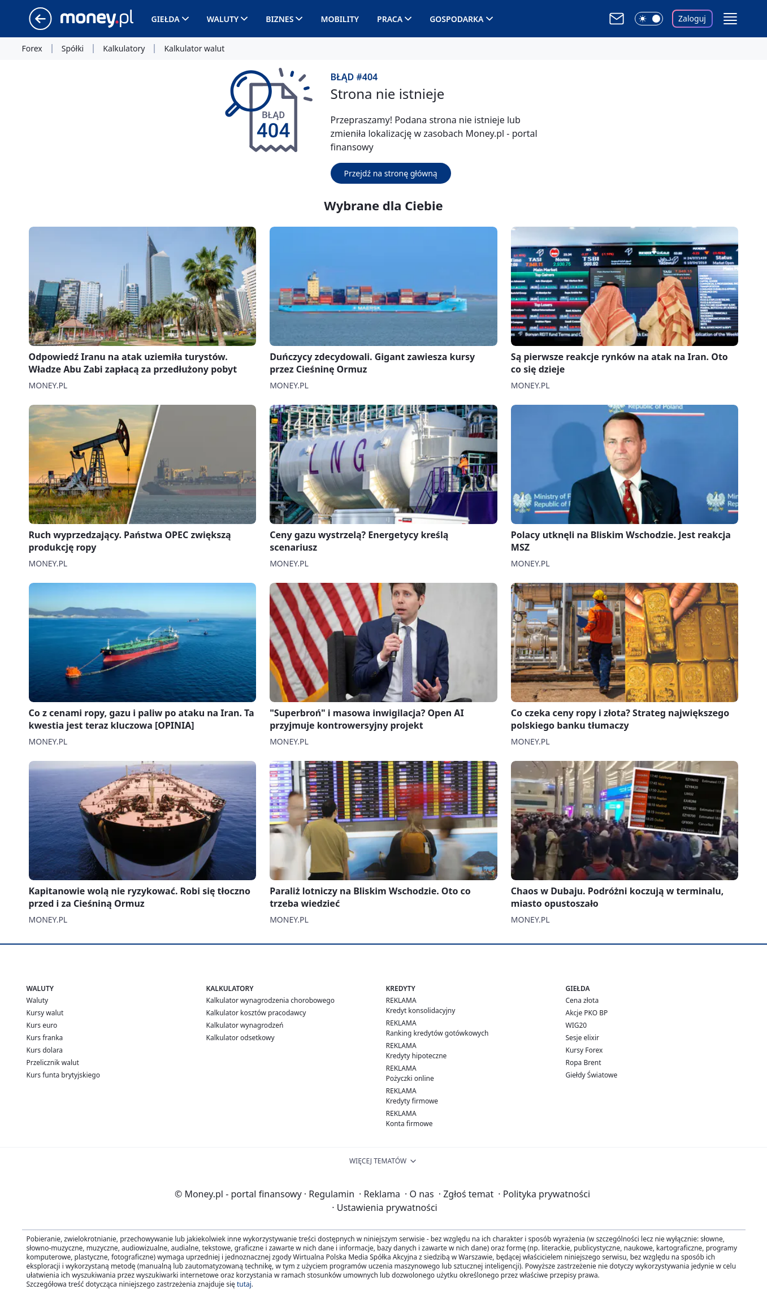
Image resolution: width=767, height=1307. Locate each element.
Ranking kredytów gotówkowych (437, 1033)
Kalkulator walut (194, 49)
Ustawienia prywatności (384, 1207)
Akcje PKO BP (587, 1013)
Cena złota (582, 1000)
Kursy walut (45, 1013)
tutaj (244, 1284)
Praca (389, 19)
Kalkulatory (124, 49)
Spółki (73, 49)
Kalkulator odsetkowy (240, 1037)
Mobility (339, 19)
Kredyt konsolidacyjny (421, 1010)
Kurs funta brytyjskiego (63, 1075)
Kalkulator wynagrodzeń (245, 1025)
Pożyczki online (410, 1078)
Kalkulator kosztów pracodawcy (256, 1013)
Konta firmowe (409, 1123)
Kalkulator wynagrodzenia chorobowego (270, 1000)
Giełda (165, 19)
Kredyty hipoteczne (416, 1056)
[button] (730, 19)
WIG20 (576, 1025)
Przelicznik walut (53, 1062)
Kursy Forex (584, 1050)
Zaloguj (692, 18)
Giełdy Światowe (592, 1075)
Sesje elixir (582, 1037)
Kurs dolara (45, 1050)
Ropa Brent (583, 1062)
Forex (32, 49)
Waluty (223, 19)
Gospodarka (456, 19)
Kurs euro (42, 1025)
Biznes (279, 19)
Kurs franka (45, 1037)
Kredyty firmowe (412, 1101)
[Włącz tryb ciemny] (649, 18)
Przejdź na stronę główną (390, 173)
